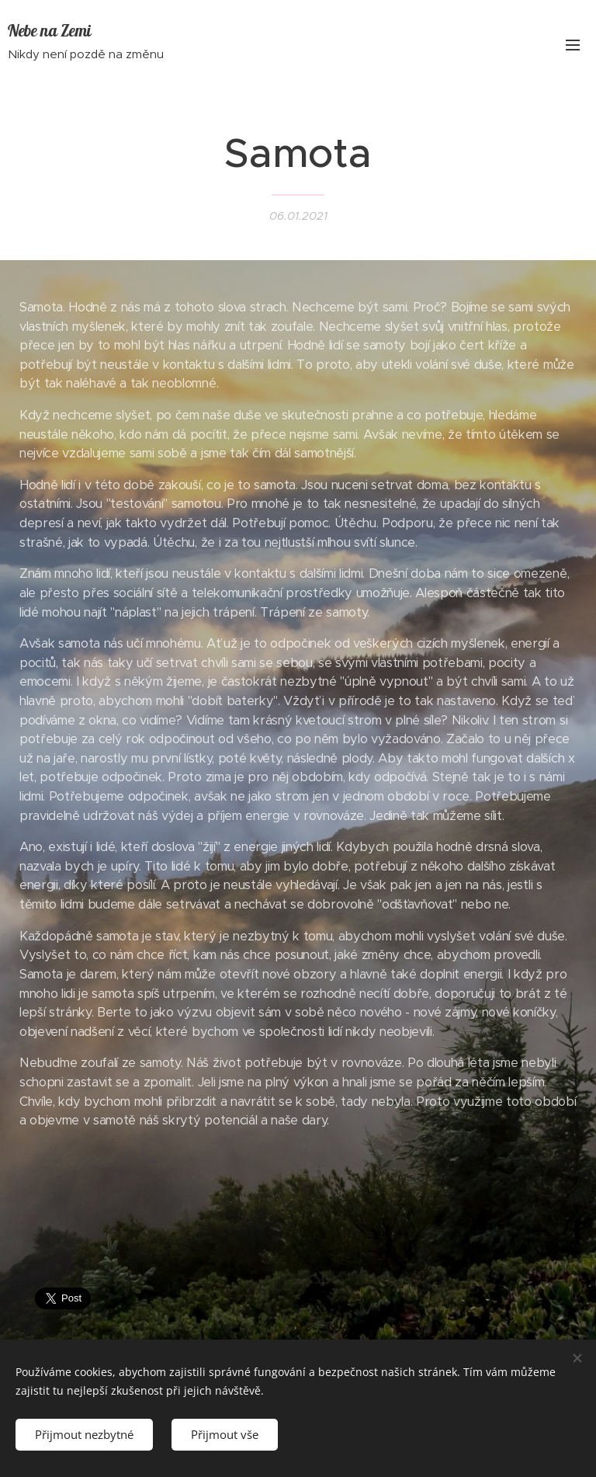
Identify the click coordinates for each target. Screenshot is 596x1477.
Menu (573, 45)
